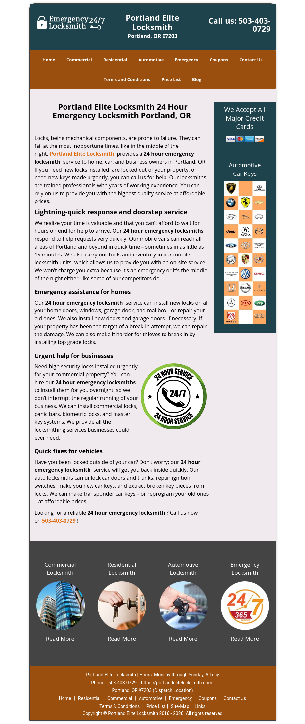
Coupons (219, 60)
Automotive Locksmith (183, 568)
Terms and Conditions (127, 79)
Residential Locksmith (122, 568)
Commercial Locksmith (60, 568)
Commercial (79, 60)
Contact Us (250, 60)
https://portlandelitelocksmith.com (176, 682)
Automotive (151, 60)
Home (48, 60)
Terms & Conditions (119, 706)
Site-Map (180, 706)
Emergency (186, 60)
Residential (115, 60)
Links (200, 706)
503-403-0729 (255, 24)
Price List (171, 79)
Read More (60, 638)
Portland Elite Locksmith (82, 153)
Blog (196, 79)
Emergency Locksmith (244, 568)
